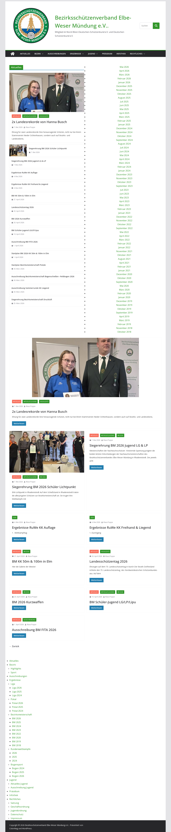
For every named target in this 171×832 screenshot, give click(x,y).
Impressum (16, 818)
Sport (13, 672)
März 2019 (124, 320)
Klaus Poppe (30, 127)
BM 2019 (16, 741)
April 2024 (124, 159)
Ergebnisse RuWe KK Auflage (24, 172)
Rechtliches (136, 53)
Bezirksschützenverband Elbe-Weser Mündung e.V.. (47, 825)
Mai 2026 (124, 66)
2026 (14, 517)
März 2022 (124, 239)
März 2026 (124, 74)
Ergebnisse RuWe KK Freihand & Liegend (29, 184)
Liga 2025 (17, 691)
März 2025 (124, 116)
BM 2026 (43, 477)
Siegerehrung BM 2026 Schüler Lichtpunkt (48, 148)
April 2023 (124, 201)
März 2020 (124, 289)
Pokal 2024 (17, 710)
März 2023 (124, 205)
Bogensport (17, 764)
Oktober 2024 (124, 136)
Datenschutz (17, 814)
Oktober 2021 (124, 255)
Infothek (121, 53)
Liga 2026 (17, 687)
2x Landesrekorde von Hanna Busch (39, 122)
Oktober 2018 (124, 331)
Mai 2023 (124, 197)
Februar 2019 (124, 324)
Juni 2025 (124, 105)
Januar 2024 (124, 170)
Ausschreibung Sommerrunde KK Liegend (30, 288)
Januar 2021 (124, 270)
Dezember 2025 (124, 86)
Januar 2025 (124, 124)
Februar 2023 (124, 209)
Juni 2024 (124, 151)
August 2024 (124, 143)
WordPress (27, 828)
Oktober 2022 (124, 224)
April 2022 (124, 235)
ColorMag (13, 828)
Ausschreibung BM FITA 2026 (24, 241)
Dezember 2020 (124, 274)
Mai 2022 (124, 232)
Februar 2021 (124, 266)
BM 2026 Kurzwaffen (20, 218)
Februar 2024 (124, 166)
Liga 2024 (17, 695)
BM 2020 (16, 737)
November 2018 (124, 328)
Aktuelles (25, 53)
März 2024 (124, 162)
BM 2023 (16, 730)
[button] (42, 54)
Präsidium (107, 53)
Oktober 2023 (124, 182)
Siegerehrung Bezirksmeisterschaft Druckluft (31, 299)
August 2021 (124, 258)
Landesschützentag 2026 (22, 207)
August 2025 (124, 97)
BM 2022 (16, 733)
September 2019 (124, 312)
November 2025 (124, 90)
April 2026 (124, 70)
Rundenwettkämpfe (20, 749)
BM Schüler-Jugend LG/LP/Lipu (25, 230)
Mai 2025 (124, 109)
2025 (14, 756)
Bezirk (37, 53)
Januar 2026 (124, 82)
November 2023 (124, 178)
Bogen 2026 (18, 776)
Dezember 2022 (124, 216)
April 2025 (124, 113)
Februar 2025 (124, 120)
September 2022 (124, 228)
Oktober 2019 (124, 308)
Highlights (44, 116)
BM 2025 (16, 722)
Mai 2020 (124, 285)
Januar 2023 (124, 212)
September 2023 (124, 186)
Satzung (15, 802)
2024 (14, 760)
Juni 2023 (124, 193)
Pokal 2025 (17, 706)
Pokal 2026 (17, 703)
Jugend (91, 53)
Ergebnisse (75, 53)
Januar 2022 (124, 247)
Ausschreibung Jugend (22, 787)
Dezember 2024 (124, 128)
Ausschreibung (29, 620)
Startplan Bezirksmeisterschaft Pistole (28, 265)
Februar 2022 (124, 243)
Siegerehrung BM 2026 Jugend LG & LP (28, 161)
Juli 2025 (124, 101)
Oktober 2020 (124, 278)
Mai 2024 (124, 155)
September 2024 (124, 140)
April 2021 (124, 262)
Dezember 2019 (124, 301)
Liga (13, 683)
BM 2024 (16, 726)
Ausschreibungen (57, 53)
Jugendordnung (19, 810)
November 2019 (124, 305)
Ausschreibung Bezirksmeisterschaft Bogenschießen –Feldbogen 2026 (42, 276)
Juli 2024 (124, 147)
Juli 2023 (124, 189)
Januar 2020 (124, 297)
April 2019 (124, 316)
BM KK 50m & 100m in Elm (23, 195)
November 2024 (124, 132)
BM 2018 (16, 745)
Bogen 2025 (18, 772)
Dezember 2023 (124, 174)
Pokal (13, 699)
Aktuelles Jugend (29, 116)
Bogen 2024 (18, 768)
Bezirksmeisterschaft (21, 714)
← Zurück (14, 646)
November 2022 (124, 220)
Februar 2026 (124, 78)
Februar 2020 (124, 293)
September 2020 (124, 281)
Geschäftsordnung (20, 806)
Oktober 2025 (124, 93)
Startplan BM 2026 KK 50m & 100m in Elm (30, 253)
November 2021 (124, 251)
